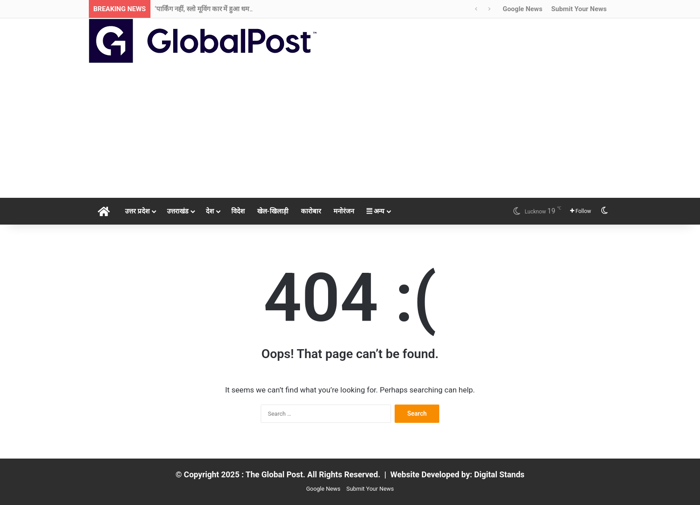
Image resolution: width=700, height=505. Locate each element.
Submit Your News (579, 9)
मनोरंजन (343, 211)
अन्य (376, 211)
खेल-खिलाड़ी (272, 211)
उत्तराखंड (177, 211)
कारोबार (311, 211)
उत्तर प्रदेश (137, 211)
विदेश (238, 211)
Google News (522, 9)
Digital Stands (499, 474)
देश (210, 211)
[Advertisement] (350, 130)
